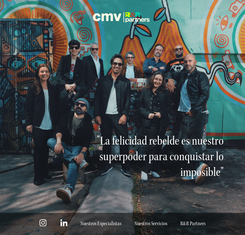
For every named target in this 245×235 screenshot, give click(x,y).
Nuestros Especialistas (100, 224)
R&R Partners (192, 224)
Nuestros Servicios (150, 224)
